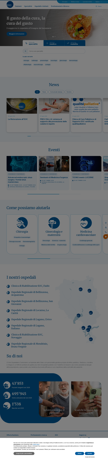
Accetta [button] (89, 453)
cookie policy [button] (36, 444)
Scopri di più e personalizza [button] (24, 453)
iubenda (92, 456)
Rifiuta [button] (80, 453)
